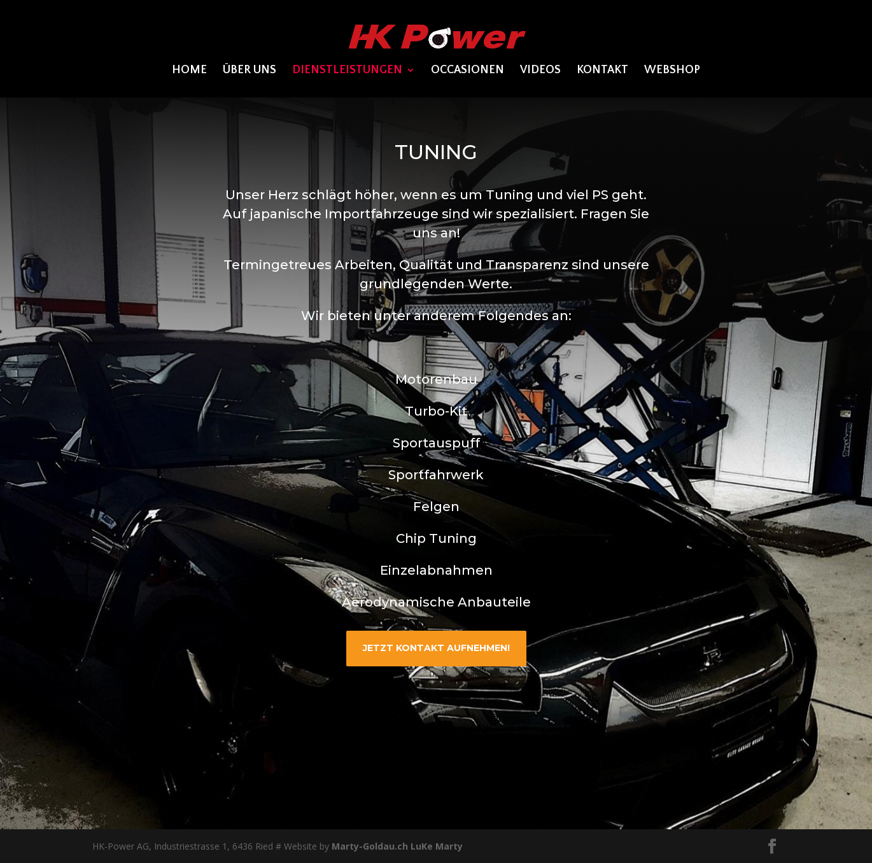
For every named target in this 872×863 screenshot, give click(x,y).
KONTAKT (602, 71)
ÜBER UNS (249, 71)
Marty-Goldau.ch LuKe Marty (397, 846)
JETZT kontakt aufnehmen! (436, 648)
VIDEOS (540, 71)
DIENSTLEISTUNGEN (347, 71)
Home (189, 71)
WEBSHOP (672, 71)
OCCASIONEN (467, 71)
